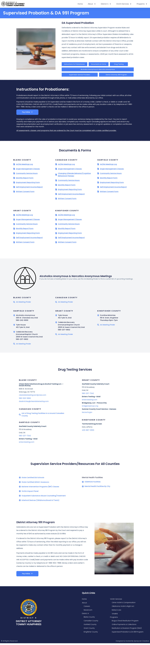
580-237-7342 (25, 437)
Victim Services (123, 4)
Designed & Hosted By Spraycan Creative (132, 642)
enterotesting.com (26, 443)
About (92, 4)
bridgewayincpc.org (90, 407)
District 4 (106, 4)
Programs (142, 4)
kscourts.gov (87, 414)
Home (80, 4)
